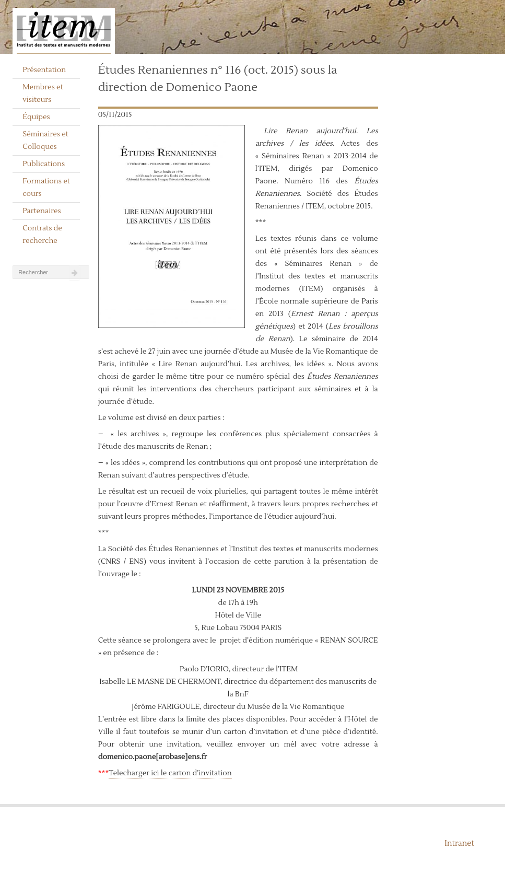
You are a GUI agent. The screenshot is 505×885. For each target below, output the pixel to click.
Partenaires (41, 211)
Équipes (36, 117)
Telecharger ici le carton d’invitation (170, 773)
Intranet (459, 843)
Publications (43, 164)
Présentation (44, 70)
